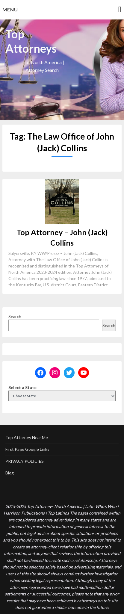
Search (14, 316)
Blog (9, 472)
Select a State (22, 387)
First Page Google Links (27, 449)
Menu (10, 9)
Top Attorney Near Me (26, 437)
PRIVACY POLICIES (24, 461)
